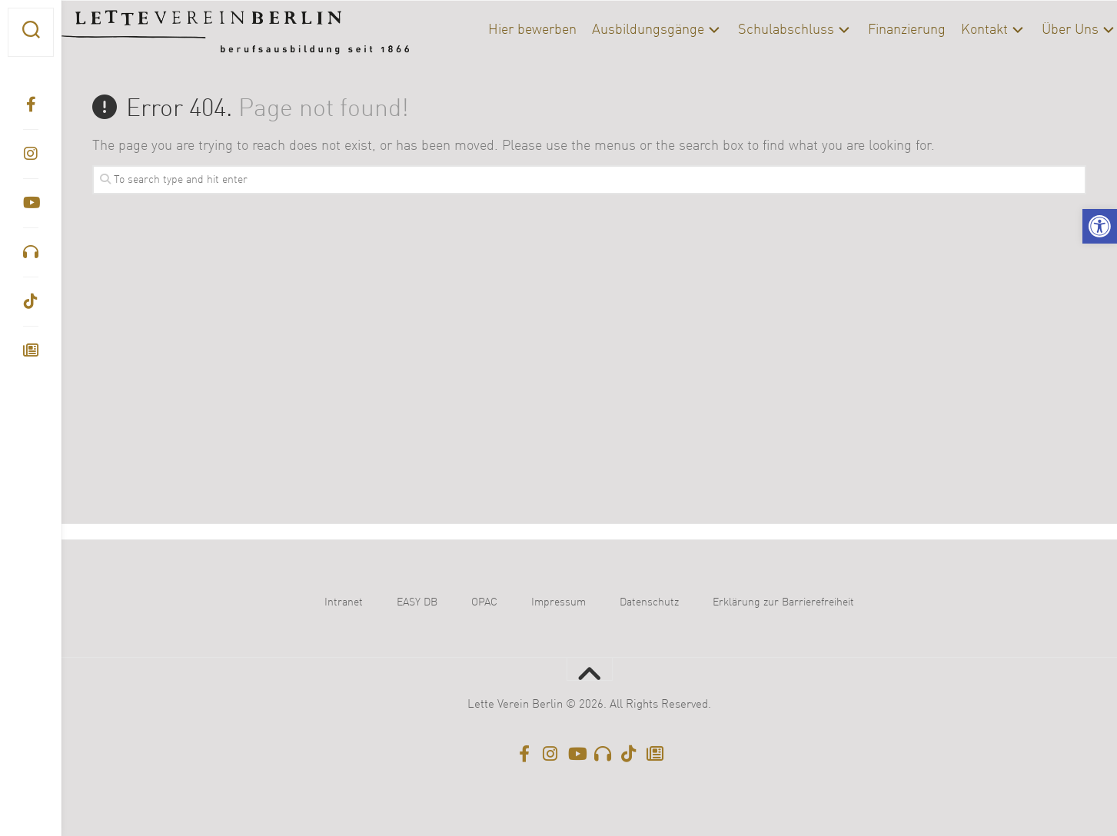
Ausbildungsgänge (617, 30)
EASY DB (417, 602)
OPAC (484, 602)
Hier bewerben (501, 30)
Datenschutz (649, 602)
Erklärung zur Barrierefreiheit (783, 602)
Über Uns (1039, 30)
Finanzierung (876, 30)
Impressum (558, 602)
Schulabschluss (755, 30)
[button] (1099, 226)
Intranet (343, 602)
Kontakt (953, 30)
